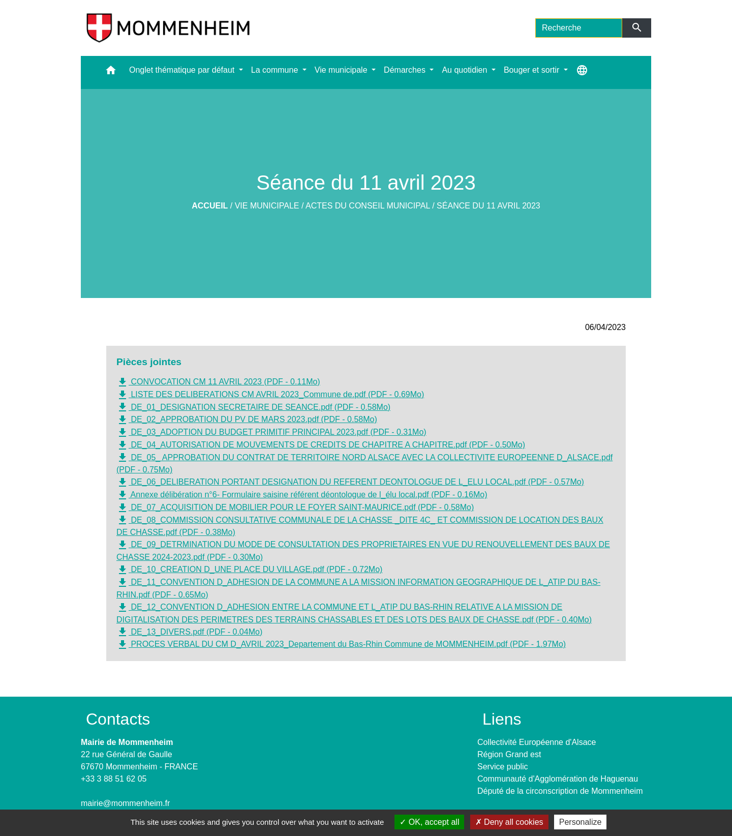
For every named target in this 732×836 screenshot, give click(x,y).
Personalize (580, 822)
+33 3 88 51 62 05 (113, 778)
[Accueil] (168, 28)
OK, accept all (429, 822)
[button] (111, 72)
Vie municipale (267, 205)
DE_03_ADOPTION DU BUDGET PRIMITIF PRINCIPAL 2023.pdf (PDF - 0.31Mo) (271, 433)
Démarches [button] (406, 70)
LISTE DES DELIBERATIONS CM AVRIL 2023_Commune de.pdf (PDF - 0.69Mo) (270, 395)
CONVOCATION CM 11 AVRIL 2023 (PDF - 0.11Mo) (218, 382)
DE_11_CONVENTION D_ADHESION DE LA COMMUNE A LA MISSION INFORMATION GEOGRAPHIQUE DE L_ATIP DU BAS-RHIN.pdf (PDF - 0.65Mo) (358, 588)
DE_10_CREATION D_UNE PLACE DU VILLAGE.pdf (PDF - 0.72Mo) (249, 570)
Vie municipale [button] (342, 70)
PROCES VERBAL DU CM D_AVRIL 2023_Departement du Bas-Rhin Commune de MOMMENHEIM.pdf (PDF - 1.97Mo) (341, 645)
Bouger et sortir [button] (533, 70)
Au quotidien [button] (465, 70)
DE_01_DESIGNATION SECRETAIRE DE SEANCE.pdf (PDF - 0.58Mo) (253, 407)
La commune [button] (275, 70)
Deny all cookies (509, 822)
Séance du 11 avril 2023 (488, 205)
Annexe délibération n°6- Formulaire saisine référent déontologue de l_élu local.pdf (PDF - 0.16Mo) (301, 495)
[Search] (578, 28)
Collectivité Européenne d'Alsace (536, 742)
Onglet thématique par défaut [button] (183, 70)
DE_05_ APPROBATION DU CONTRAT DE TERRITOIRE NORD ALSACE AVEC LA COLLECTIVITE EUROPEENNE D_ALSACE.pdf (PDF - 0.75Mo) (364, 463)
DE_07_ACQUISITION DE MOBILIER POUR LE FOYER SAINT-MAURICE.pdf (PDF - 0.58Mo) (295, 508)
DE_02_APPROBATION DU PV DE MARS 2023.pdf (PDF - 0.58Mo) (246, 420)
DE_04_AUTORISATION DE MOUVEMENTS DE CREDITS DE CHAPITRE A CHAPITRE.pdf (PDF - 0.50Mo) (320, 445)
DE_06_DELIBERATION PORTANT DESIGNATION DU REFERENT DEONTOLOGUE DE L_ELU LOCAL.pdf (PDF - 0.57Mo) (350, 482)
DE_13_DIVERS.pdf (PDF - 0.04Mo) (189, 632)
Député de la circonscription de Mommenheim (560, 791)
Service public (502, 766)
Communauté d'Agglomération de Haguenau (557, 778)
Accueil (210, 205)
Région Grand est (509, 754)
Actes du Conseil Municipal (368, 205)
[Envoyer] (636, 28)
